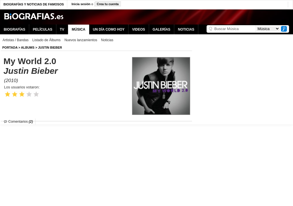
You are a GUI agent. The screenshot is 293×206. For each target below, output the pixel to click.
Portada (9, 47)
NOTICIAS (186, 29)
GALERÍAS (161, 29)
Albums (27, 47)
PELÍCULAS (42, 29)
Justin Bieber (50, 47)
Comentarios (20, 122)
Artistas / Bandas (16, 40)
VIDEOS (138, 29)
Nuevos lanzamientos (80, 40)
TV (62, 29)
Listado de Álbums (46, 40)
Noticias (107, 40)
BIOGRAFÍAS (14, 29)
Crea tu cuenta (107, 4)
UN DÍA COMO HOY (108, 29)
